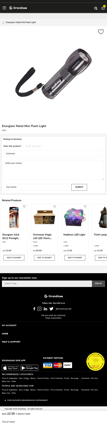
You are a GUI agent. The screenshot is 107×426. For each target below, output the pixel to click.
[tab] (53, 139)
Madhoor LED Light (74, 235)
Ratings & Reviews (12, 139)
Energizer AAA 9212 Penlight (10, 237)
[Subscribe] (98, 283)
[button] (101, 32)
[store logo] (18, 7)
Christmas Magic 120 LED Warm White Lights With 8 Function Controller (43, 237)
